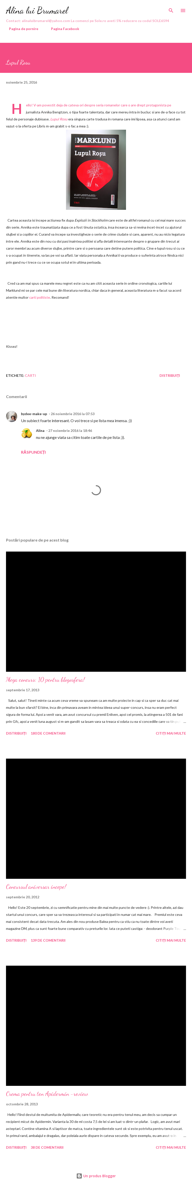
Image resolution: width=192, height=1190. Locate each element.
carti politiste (39, 297)
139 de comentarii (48, 940)
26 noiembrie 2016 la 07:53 (72, 414)
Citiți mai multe (171, 733)
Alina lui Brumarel (37, 10)
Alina (40, 430)
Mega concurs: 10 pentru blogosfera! (45, 679)
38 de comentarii (47, 1147)
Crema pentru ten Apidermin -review (47, 1093)
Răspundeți (33, 452)
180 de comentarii (48, 733)
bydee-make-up (34, 414)
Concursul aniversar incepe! (36, 886)
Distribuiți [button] (170, 375)
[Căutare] (171, 9)
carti (30, 375)
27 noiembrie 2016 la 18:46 (70, 430)
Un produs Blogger (96, 1175)
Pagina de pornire (20, 29)
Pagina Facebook (62, 29)
